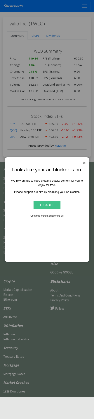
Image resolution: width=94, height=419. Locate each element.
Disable (47, 205)
